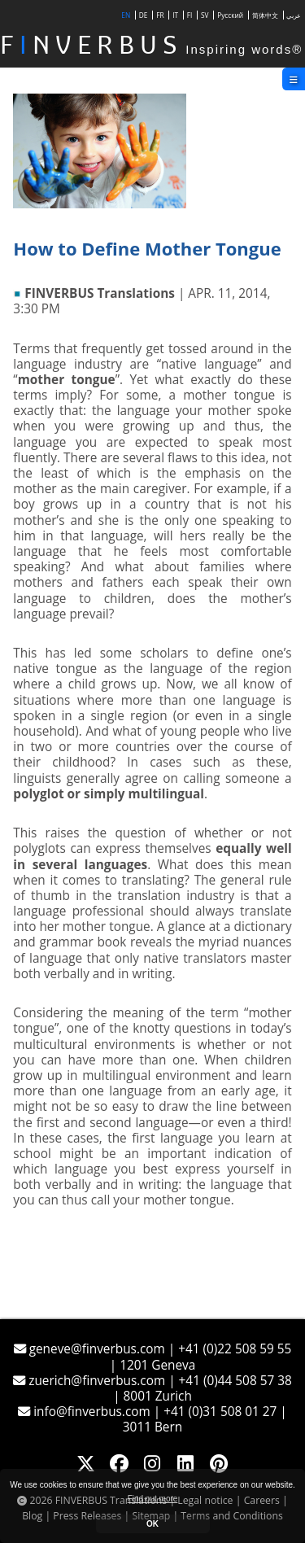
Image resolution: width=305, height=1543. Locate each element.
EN (125, 15)
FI (190, 15)
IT (175, 15)
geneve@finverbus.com (91, 1348)
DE (143, 15)
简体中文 (265, 15)
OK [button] (152, 1523)
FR (159, 15)
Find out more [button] (153, 1498)
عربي (293, 15)
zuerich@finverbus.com (90, 1380)
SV (205, 15)
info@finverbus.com (85, 1411)
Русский (230, 15)
